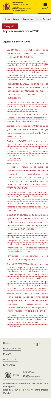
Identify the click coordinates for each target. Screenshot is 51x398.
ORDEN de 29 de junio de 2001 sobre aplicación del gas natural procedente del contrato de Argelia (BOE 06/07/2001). (27, 118)
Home (7, 19)
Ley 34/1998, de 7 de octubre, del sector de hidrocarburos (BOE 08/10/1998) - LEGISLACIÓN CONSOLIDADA (27, 53)
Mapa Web (8, 354)
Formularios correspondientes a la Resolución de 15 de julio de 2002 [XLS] (27, 258)
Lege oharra (9, 364)
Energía (16, 19)
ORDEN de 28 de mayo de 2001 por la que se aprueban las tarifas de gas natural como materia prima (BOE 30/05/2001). (27, 106)
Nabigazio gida (10, 359)
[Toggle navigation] (44, 6)
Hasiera (7, 343)
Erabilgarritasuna (12, 348)
